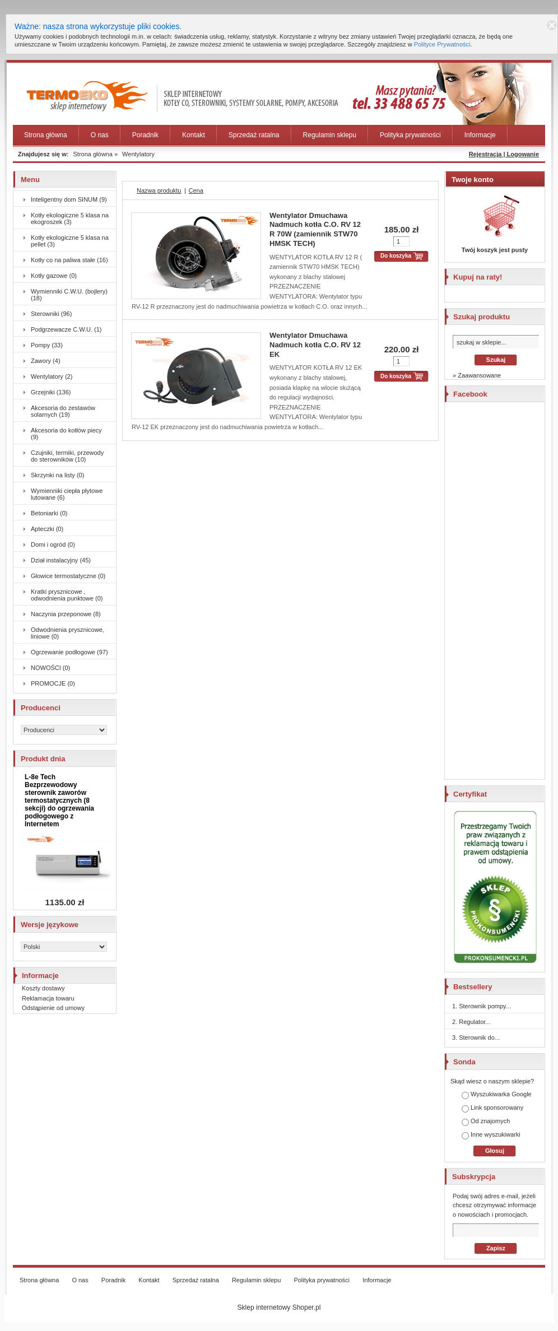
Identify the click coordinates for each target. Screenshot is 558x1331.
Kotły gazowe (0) (54, 275)
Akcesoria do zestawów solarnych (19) (63, 411)
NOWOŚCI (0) (50, 667)
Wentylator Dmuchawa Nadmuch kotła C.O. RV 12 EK (315, 345)
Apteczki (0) (47, 528)
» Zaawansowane (477, 375)
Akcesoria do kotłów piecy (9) (66, 433)
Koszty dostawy (43, 988)
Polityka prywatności (410, 135)
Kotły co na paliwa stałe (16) (69, 260)
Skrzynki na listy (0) (57, 475)
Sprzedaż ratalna (254, 135)
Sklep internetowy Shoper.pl (279, 1307)
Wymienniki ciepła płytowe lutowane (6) (67, 494)
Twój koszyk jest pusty (495, 249)
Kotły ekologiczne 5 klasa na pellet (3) (70, 241)
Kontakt (193, 135)
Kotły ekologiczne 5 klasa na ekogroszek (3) (70, 218)
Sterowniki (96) (51, 313)
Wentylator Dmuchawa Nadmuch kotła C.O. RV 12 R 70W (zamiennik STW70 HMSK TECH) (315, 229)
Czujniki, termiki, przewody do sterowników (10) (67, 456)
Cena (196, 190)
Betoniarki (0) (49, 513)
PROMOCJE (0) (53, 683)
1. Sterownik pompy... (481, 1006)
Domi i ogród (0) (53, 544)
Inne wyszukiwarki (491, 1135)
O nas (100, 135)
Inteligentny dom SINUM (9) (69, 199)
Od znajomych (486, 1122)
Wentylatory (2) (51, 376)
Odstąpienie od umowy (53, 1007)
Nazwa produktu (159, 190)
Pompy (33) (47, 345)
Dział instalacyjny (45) (61, 560)
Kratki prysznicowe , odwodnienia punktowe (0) (67, 595)
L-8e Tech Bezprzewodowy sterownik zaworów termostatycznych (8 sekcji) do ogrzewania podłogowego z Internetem (59, 800)
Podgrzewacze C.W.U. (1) (66, 329)
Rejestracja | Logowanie (504, 154)
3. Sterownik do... (476, 1037)
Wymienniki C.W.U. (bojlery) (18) (69, 294)
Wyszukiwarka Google (497, 1095)
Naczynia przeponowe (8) (66, 614)
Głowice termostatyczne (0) (68, 576)
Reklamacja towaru (48, 998)
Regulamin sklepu (329, 135)
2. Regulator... (471, 1021)
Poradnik (145, 135)
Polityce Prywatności (442, 44)
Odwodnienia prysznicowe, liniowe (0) (67, 633)
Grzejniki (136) (51, 392)
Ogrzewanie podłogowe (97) (69, 652)
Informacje (480, 135)
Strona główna (45, 135)
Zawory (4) (46, 360)
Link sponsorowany (492, 1108)
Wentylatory (138, 154)
